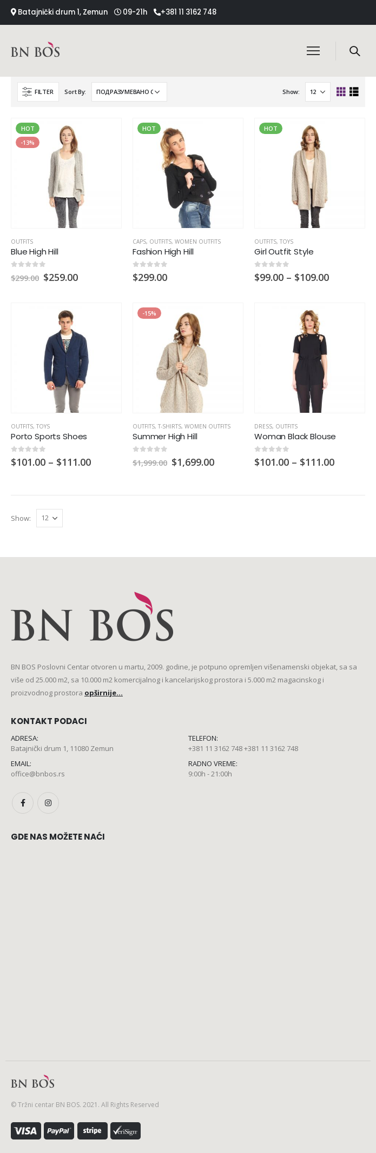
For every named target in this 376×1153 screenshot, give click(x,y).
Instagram (48, 803)
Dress (263, 426)
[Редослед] (129, 92)
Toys (286, 241)
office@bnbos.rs (38, 774)
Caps (139, 241)
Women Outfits (198, 241)
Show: (291, 92)
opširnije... (103, 693)
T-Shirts (169, 426)
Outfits (22, 241)
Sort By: (75, 92)
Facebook (23, 803)
